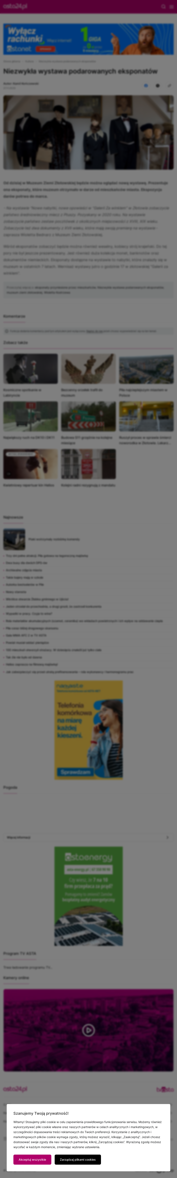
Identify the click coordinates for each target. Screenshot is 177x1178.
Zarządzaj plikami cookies (78, 1159)
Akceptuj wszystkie (32, 1159)
